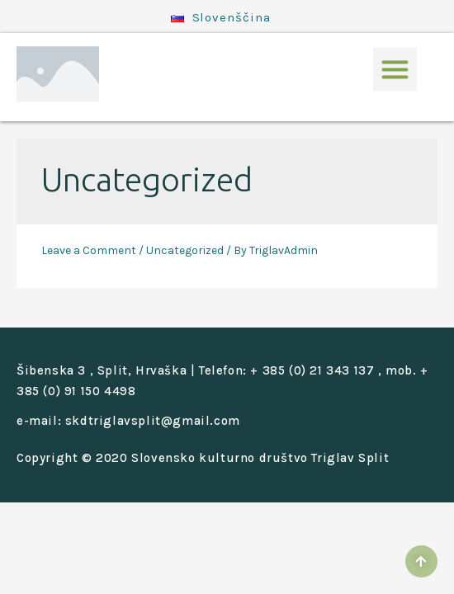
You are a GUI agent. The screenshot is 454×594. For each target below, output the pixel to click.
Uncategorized (185, 250)
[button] (395, 61)
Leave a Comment (88, 250)
